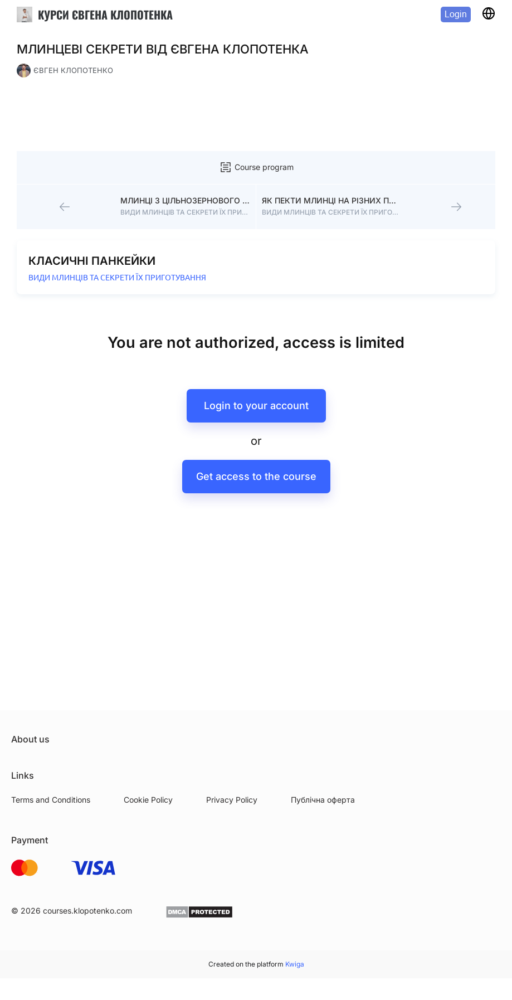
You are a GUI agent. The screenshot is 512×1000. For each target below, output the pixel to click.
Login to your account (256, 405)
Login (456, 14)
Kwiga (294, 964)
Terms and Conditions (50, 799)
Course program (256, 167)
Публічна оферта (323, 799)
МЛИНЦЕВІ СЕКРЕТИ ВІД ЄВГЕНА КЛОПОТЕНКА (163, 49)
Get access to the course (256, 476)
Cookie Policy (148, 799)
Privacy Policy (231, 799)
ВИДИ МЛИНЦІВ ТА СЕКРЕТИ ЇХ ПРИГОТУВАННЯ (117, 277)
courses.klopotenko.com (87, 910)
